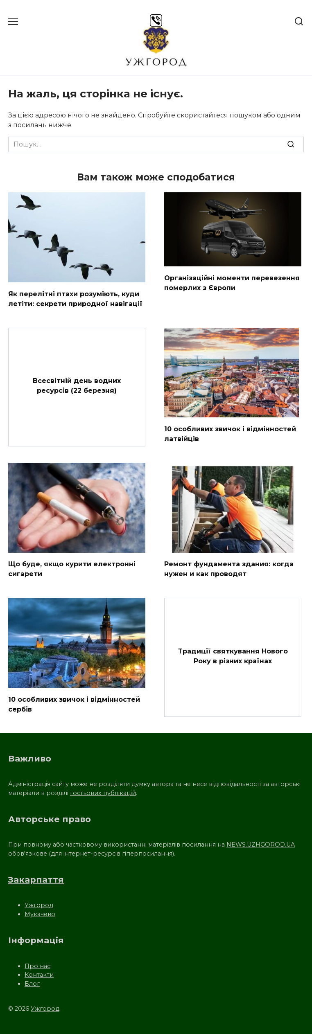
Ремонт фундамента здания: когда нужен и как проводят (229, 569)
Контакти (39, 974)
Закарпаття (36, 879)
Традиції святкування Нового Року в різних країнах (233, 656)
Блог (32, 983)
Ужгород (39, 905)
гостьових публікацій (103, 793)
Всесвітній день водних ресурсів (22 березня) (77, 385)
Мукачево (40, 914)
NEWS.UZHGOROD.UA (260, 844)
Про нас (37, 966)
